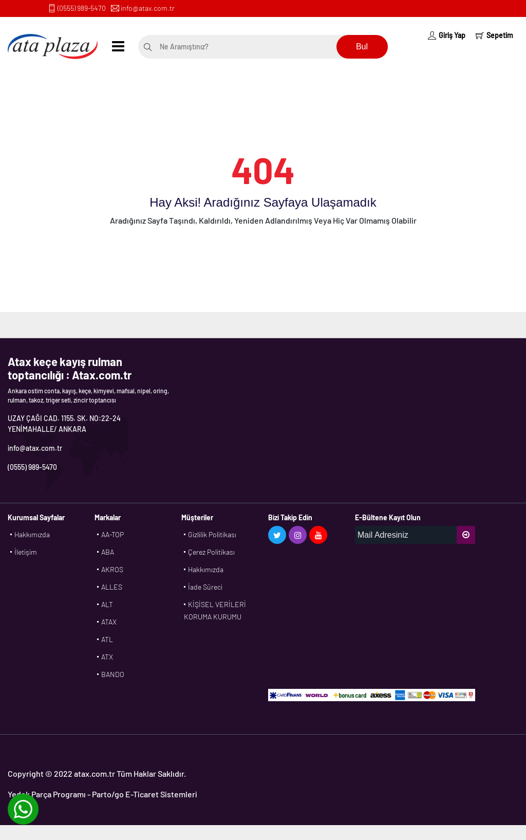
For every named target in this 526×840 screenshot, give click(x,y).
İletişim (25, 551)
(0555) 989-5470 (82, 8)
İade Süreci (205, 586)
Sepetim (494, 35)
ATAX (109, 621)
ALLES (111, 586)
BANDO (112, 674)
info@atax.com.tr (148, 8)
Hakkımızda (32, 534)
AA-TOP (112, 534)
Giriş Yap (446, 35)
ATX (107, 656)
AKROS (112, 569)
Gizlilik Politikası (212, 534)
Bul (362, 46)
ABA (107, 551)
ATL (107, 639)
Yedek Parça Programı (47, 794)
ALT (107, 604)
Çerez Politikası (211, 551)
